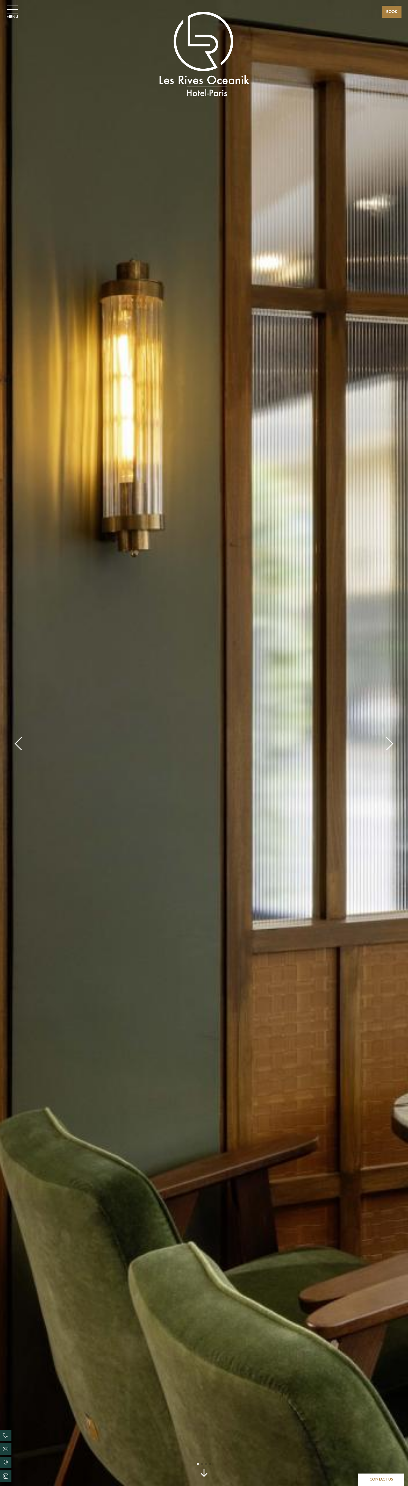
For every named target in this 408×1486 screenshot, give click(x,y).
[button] (18, 743)
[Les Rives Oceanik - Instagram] (5, 1476)
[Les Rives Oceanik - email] (5, 1449)
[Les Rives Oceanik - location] (5, 1462)
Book (391, 12)
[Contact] (381, 1480)
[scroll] (204, 1474)
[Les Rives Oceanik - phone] (5, 1435)
